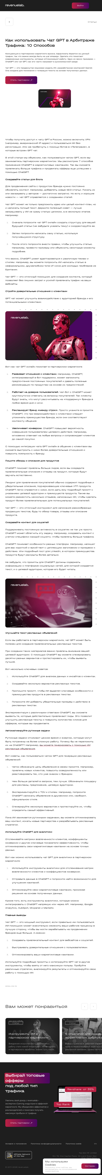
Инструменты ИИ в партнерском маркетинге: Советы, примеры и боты (29, 1036)
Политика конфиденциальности (46, 1144)
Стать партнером (21, 80)
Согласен (90, 1166)
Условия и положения (16, 1144)
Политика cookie (73, 1144)
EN (95, 1144)
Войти (80, 5)
